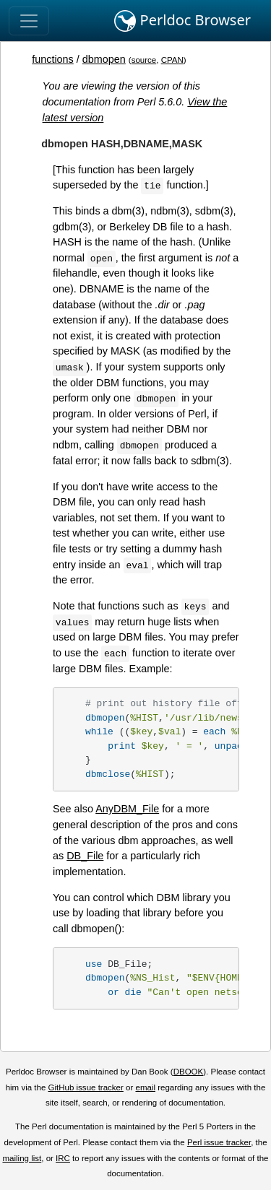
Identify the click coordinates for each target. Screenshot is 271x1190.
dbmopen (104, 59)
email (145, 1087)
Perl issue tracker (219, 1142)
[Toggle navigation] (29, 20)
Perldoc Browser (182, 21)
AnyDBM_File (127, 809)
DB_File (84, 855)
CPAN (172, 60)
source (144, 60)
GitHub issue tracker (86, 1087)
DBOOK (188, 1071)
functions (53, 59)
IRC (63, 1158)
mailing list (21, 1158)
